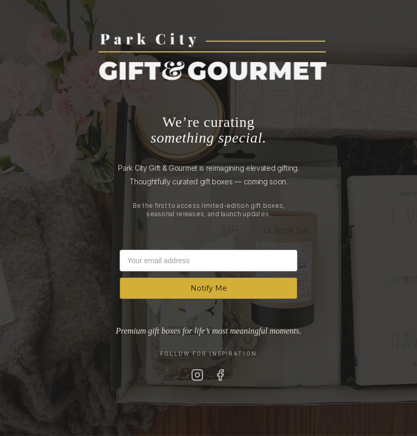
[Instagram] (197, 375)
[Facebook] (220, 375)
